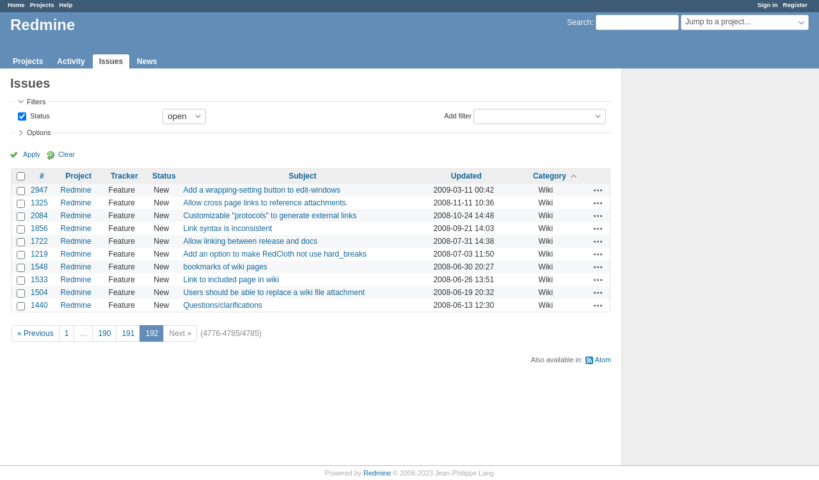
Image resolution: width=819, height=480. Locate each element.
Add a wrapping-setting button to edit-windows (261, 190)
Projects (42, 4)
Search (579, 22)
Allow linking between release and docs (250, 241)
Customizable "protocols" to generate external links (269, 215)
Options (39, 132)
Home (16, 4)
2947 (39, 190)
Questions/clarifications (222, 305)
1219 (39, 254)
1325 (39, 202)
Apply (31, 154)
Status (39, 115)
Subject (302, 176)
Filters (36, 102)
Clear (66, 154)
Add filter (458, 115)
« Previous (35, 333)
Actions (598, 190)
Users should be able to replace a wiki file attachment (273, 292)
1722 (39, 241)
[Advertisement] (686, 269)
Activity (70, 61)
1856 (39, 228)
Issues (111, 61)
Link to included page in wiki (230, 279)
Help (66, 4)
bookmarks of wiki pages (225, 266)
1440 (39, 305)
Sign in (768, 4)
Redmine (76, 190)
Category (549, 176)
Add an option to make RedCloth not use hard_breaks (274, 254)
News (147, 61)
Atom (603, 360)
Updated (466, 176)
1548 (39, 266)
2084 (39, 215)
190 (104, 333)
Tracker (124, 176)
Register (795, 4)
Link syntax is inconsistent (227, 228)
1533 (39, 279)
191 (128, 333)
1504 (39, 292)
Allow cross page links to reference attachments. (265, 202)
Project (78, 176)
